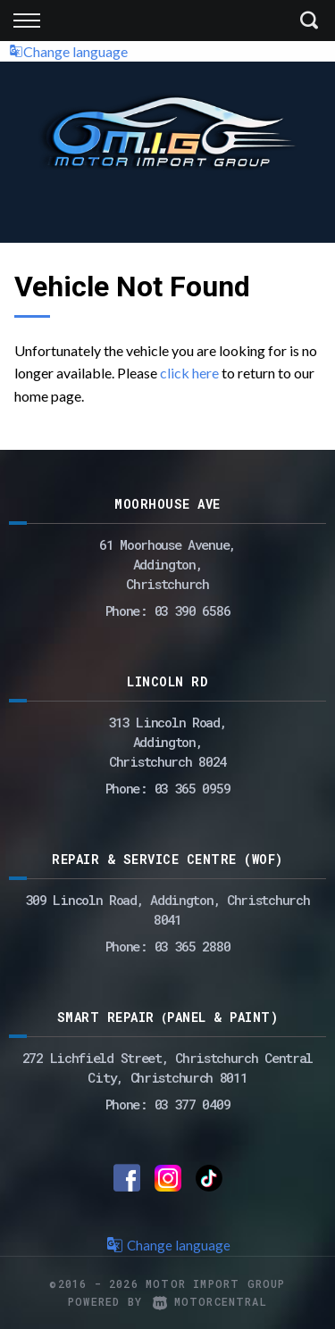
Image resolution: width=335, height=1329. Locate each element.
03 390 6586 (192, 610)
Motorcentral (210, 1301)
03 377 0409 (192, 1104)
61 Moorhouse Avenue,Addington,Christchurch (167, 564)
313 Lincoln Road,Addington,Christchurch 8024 (168, 741)
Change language (68, 51)
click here (189, 372)
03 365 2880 (192, 946)
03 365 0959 (192, 788)
